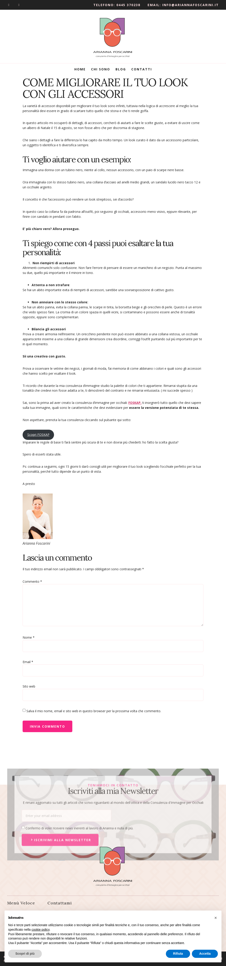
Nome (29, 637)
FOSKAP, (134, 402)
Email (28, 662)
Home (80, 69)
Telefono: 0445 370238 (116, 5)
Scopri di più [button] (25, 953)
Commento (32, 581)
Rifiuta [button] (178, 953)
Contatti (141, 69)
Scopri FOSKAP (38, 434)
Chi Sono (100, 69)
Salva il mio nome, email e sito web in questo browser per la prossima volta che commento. (93, 711)
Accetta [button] (205, 953)
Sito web (29, 686)
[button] (215, 917)
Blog (120, 69)
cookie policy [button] (40, 929)
